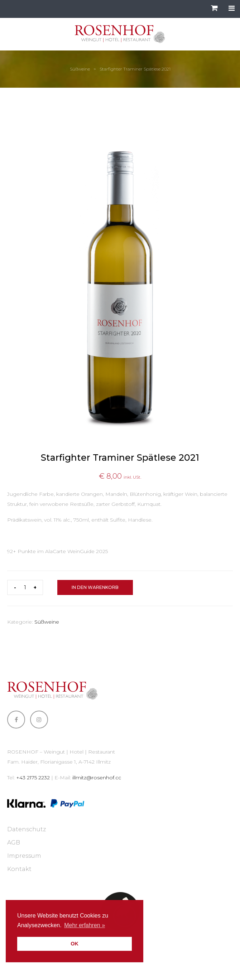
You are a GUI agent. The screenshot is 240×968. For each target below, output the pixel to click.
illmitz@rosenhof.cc (96, 777)
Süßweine (80, 69)
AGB (13, 842)
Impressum (24, 855)
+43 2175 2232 (33, 777)
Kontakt (19, 869)
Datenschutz (26, 829)
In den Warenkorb (95, 587)
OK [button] (74, 944)
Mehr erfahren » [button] (84, 925)
